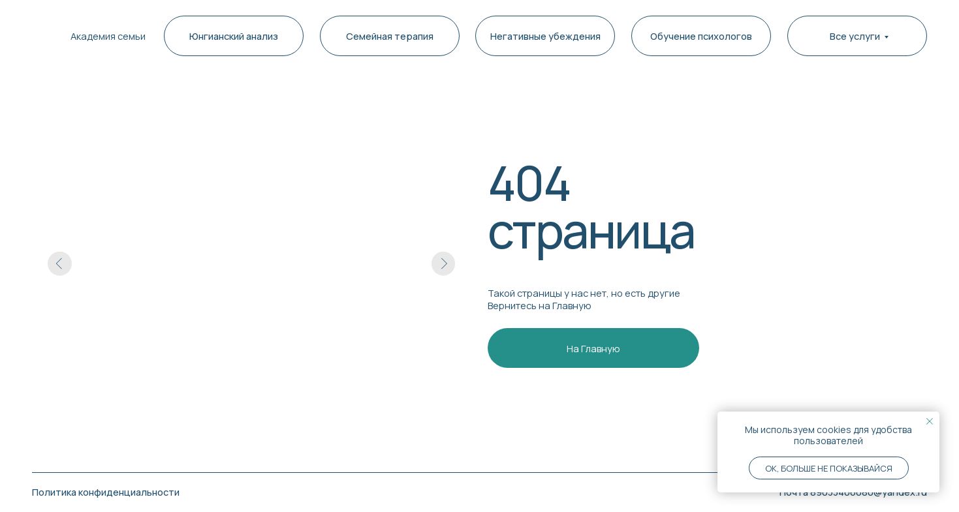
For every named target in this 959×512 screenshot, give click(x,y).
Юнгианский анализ (233, 35)
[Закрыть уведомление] (929, 421)
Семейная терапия (389, 35)
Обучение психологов (701, 35)
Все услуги (855, 35)
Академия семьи (108, 35)
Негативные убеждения (545, 35)
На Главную (593, 348)
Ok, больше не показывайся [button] (828, 468)
